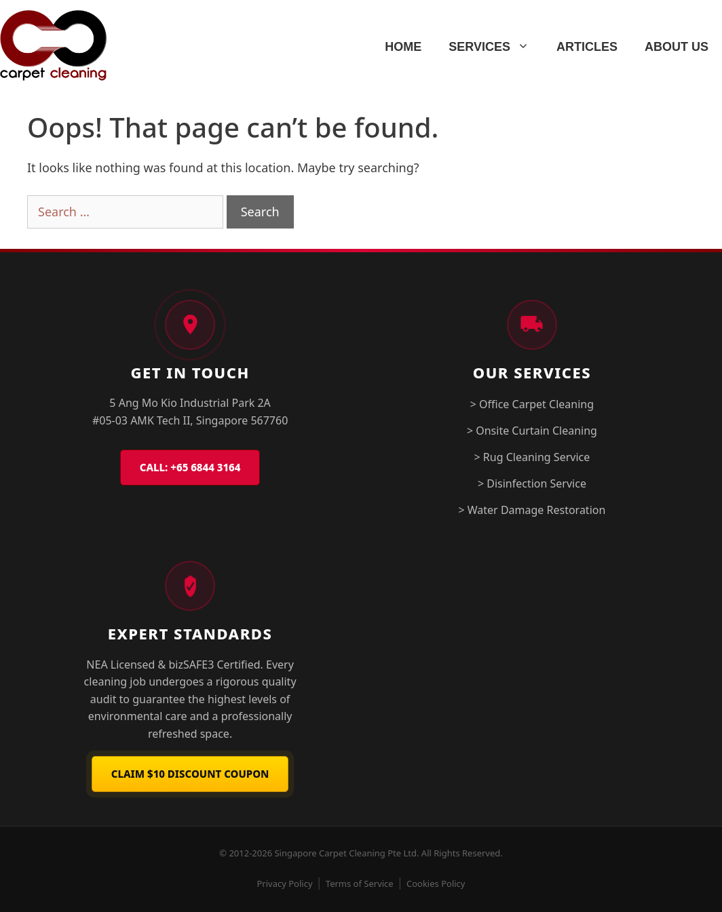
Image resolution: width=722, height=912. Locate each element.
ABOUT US (676, 47)
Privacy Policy (285, 883)
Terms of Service (360, 883)
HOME (403, 47)
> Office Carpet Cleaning (532, 404)
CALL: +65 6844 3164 (190, 467)
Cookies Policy (436, 883)
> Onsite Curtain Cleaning (532, 430)
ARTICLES (587, 47)
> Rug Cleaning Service (532, 457)
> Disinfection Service (532, 483)
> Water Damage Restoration (531, 509)
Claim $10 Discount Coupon (190, 773)
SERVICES (496, 47)
